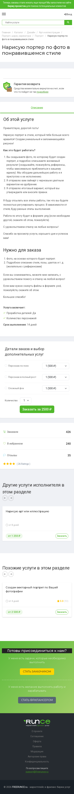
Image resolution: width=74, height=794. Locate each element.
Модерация (37, 751)
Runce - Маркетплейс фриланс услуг (35, 14)
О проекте (37, 731)
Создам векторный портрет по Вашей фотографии (32, 589)
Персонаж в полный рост (22, 377)
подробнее (42, 92)
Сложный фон (16, 388)
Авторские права (37, 756)
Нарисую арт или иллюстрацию (27, 511)
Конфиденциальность (37, 761)
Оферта (37, 741)
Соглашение (37, 736)
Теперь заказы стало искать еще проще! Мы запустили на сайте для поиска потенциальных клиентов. (37, 4)
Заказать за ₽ (37, 409)
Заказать (62, 536)
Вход (68, 14)
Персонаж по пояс (18, 365)
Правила (37, 746)
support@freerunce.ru (37, 771)
